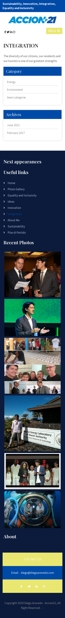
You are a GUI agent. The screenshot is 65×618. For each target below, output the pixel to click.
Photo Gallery (16, 189)
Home (11, 183)
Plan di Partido (17, 232)
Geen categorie (16, 97)
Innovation (14, 208)
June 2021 (13, 125)
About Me (14, 220)
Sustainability (16, 226)
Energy (11, 82)
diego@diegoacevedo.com (37, 573)
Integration (15, 214)
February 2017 (16, 133)
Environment (15, 90)
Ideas (11, 201)
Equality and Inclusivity (22, 195)
